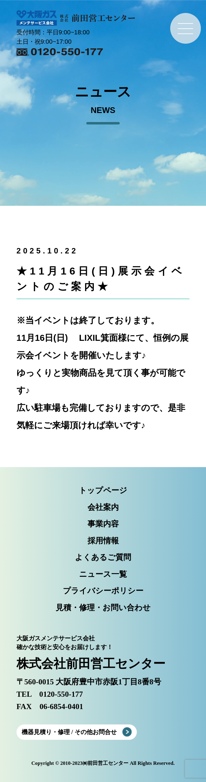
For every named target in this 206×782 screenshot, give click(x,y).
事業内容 (103, 524)
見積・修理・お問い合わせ (103, 607)
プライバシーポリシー (103, 590)
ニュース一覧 (103, 574)
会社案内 (103, 507)
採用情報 (103, 540)
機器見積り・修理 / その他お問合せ (69, 732)
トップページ (103, 490)
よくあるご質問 (103, 557)
